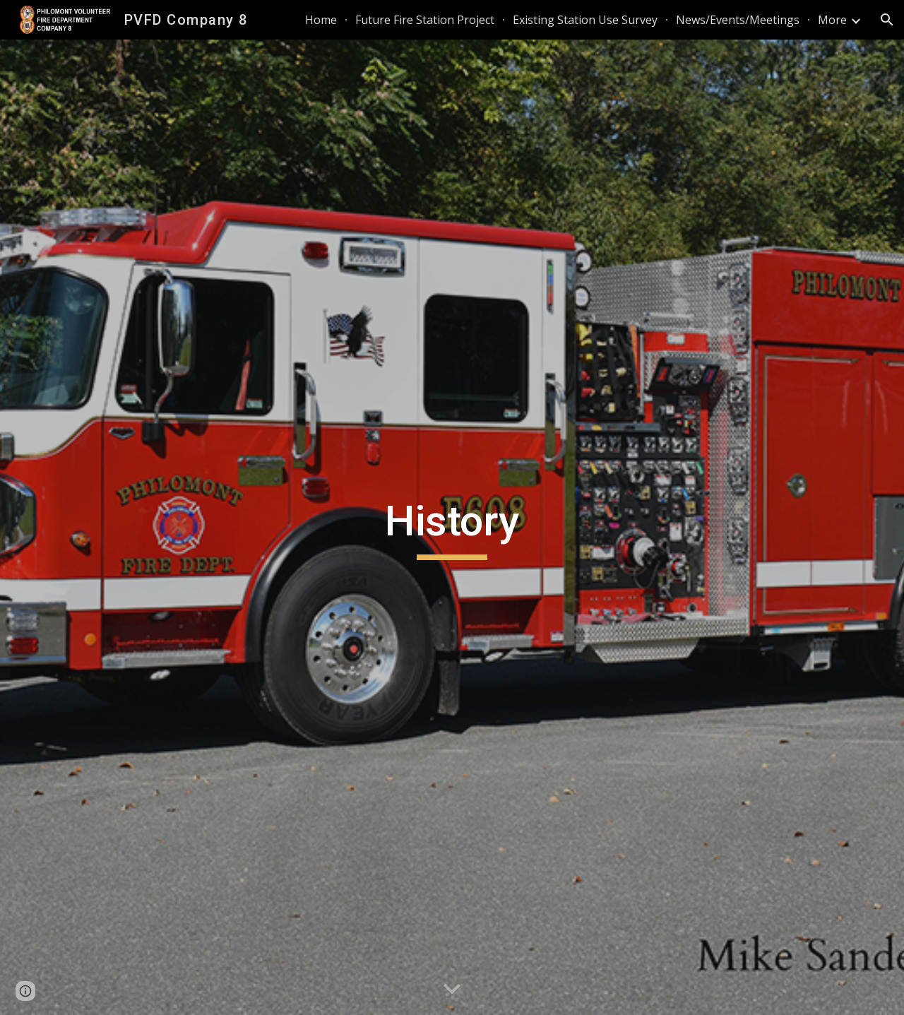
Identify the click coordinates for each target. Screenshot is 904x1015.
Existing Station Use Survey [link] (585, 20)
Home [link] (321, 20)
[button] (887, 20)
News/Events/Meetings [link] (737, 20)
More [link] (832, 20)
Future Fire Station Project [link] (424, 20)
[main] (452, 527)
